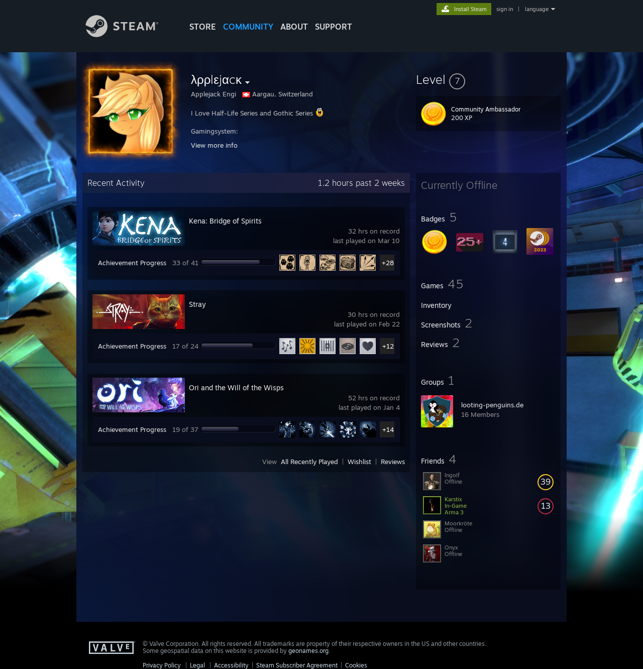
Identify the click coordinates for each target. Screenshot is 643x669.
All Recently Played (309, 462)
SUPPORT (333, 27)
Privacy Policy (162, 665)
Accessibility (231, 665)
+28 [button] (388, 263)
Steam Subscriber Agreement (297, 665)
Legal (197, 665)
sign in (504, 9)
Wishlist (359, 462)
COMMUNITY (248, 27)
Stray (197, 304)
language (537, 9)
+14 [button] (388, 429)
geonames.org (308, 650)
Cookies (356, 665)
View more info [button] (214, 145)
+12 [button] (388, 346)
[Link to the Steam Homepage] (129, 34)
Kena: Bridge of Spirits (225, 220)
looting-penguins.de (492, 405)
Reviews (393, 462)
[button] (488, 79)
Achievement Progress (132, 263)
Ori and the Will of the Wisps (236, 387)
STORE (202, 27)
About (294, 27)
